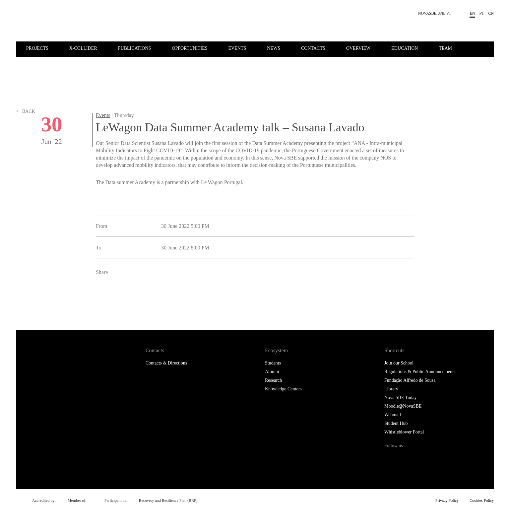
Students (273, 363)
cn (491, 13)
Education (404, 48)
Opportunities (189, 48)
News (273, 48)
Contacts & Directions (166, 363)
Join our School (399, 363)
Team (445, 48)
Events (237, 48)
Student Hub (396, 423)
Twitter (116, 297)
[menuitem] (47, 47)
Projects (37, 48)
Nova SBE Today (400, 397)
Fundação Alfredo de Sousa (409, 380)
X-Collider (83, 48)
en (472, 13)
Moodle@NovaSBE (402, 406)
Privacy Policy (447, 500)
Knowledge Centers (283, 388)
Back (25, 129)
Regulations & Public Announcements (419, 371)
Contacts (313, 48)
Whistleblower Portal (404, 432)
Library (391, 388)
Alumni (272, 371)
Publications (134, 48)
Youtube (445, 458)
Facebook (101, 297)
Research (273, 380)
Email (146, 297)
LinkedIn (131, 297)
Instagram (417, 458)
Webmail (392, 414)
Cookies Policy (482, 500)
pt (481, 13)
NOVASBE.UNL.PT (434, 13)
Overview (358, 48)
